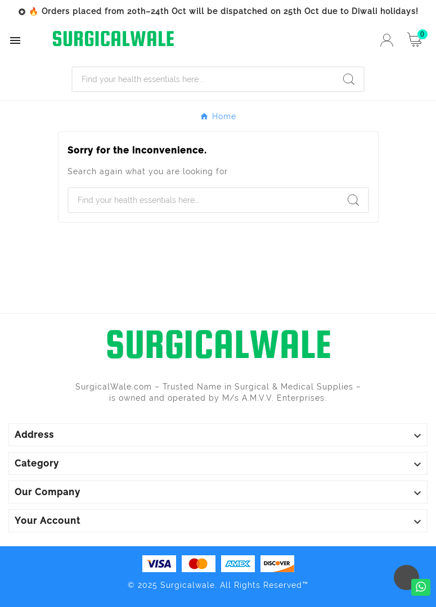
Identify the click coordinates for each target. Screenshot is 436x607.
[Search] (204, 79)
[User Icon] (386, 40)
